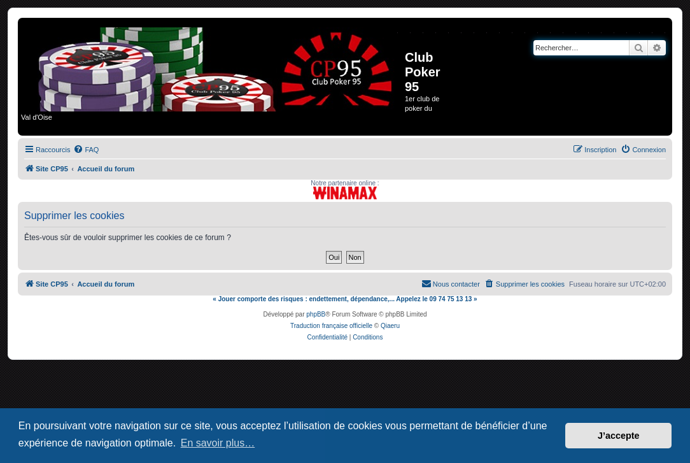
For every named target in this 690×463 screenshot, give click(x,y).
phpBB (315, 314)
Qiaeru (390, 325)
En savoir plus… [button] (218, 443)
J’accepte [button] (619, 436)
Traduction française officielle (331, 325)
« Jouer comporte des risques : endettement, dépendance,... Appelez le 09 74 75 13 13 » (345, 299)
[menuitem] (86, 149)
